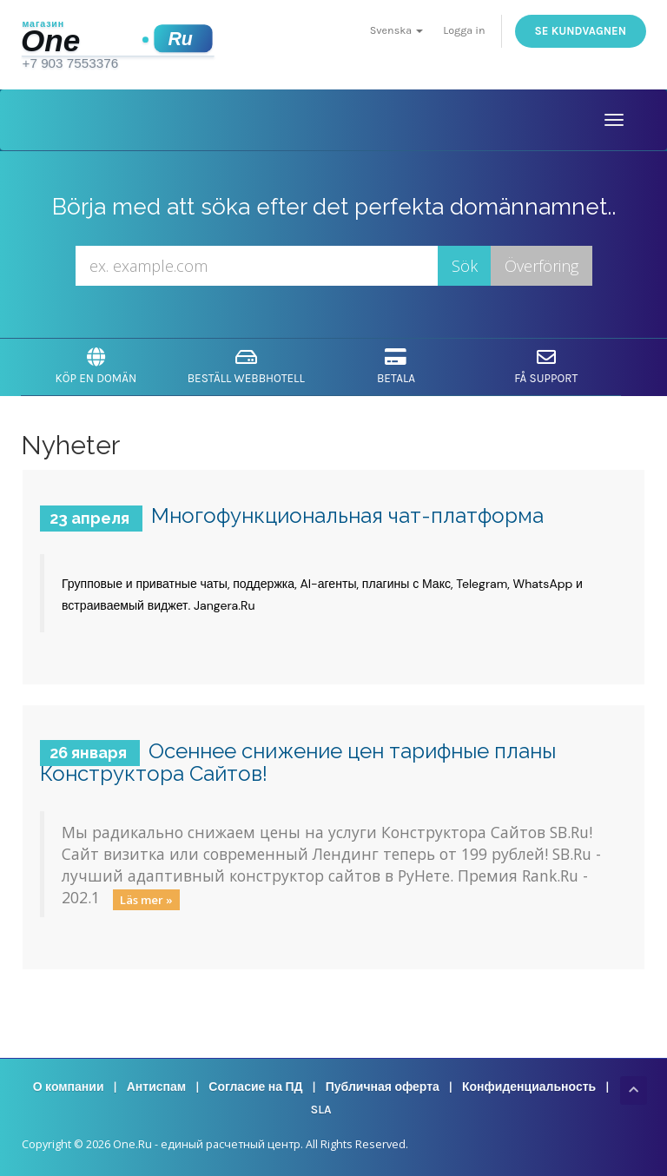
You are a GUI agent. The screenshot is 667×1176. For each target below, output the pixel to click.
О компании (68, 1087)
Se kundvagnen (580, 30)
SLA (320, 1109)
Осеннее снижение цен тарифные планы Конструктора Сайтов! (298, 762)
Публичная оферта (382, 1087)
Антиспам (156, 1087)
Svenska (397, 29)
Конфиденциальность (529, 1087)
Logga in (464, 29)
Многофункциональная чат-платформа (347, 515)
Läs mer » (146, 899)
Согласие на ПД (255, 1087)
